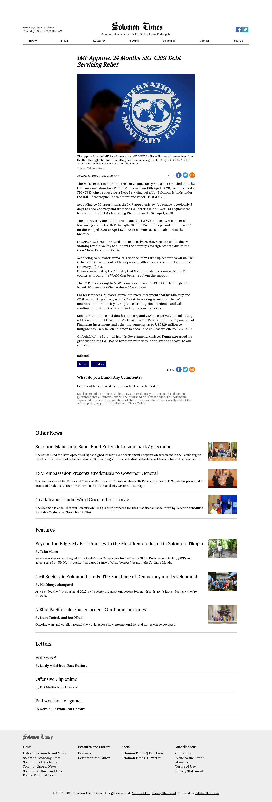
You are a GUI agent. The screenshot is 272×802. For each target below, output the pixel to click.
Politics (98, 364)
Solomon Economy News (42, 758)
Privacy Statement (189, 771)
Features (169, 40)
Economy (99, 40)
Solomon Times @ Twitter (141, 758)
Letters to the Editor (94, 758)
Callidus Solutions (207, 793)
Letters (205, 40)
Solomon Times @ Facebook (142, 753)
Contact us (183, 753)
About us (181, 762)
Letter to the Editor (144, 386)
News (65, 40)
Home (33, 40)
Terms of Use (185, 766)
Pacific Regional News (39, 775)
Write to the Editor (189, 758)
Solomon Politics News (40, 762)
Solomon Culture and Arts (42, 771)
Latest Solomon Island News (44, 753)
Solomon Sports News (40, 766)
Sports (134, 40)
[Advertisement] (79, 11)
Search (238, 40)
